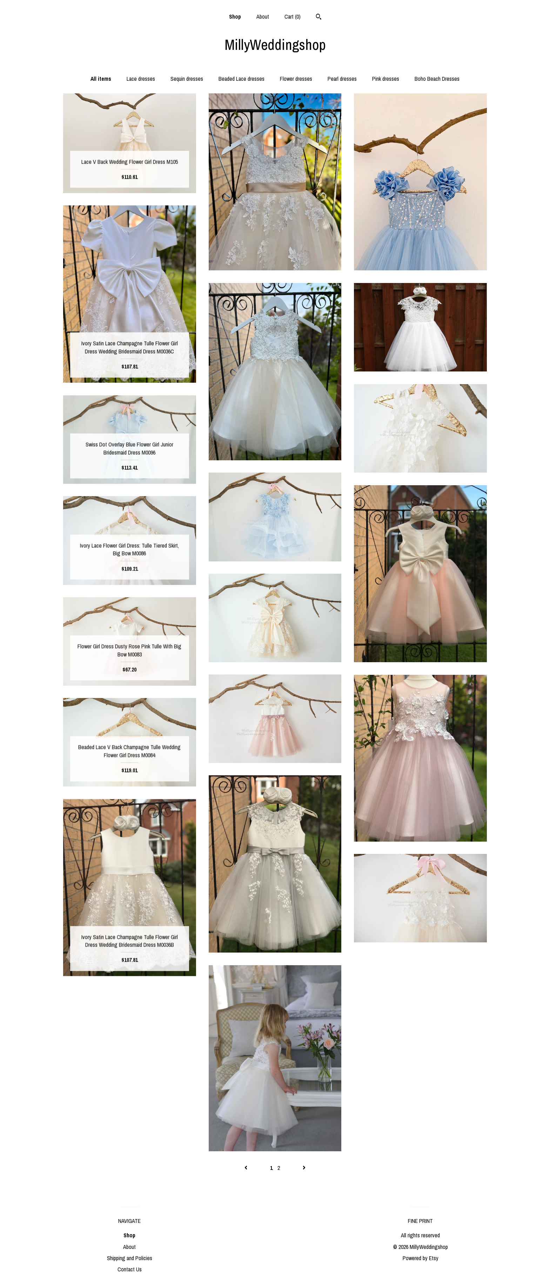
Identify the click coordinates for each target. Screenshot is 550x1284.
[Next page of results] (304, 1168)
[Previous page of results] (246, 1168)
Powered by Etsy (420, 1258)
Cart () (292, 16)
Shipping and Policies (129, 1258)
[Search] (318, 17)
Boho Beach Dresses (437, 79)
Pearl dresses (342, 79)
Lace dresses (141, 79)
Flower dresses (296, 79)
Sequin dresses (186, 79)
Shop (235, 16)
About (262, 16)
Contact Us (130, 1269)
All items (100, 79)
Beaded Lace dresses (241, 79)
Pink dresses (385, 79)
